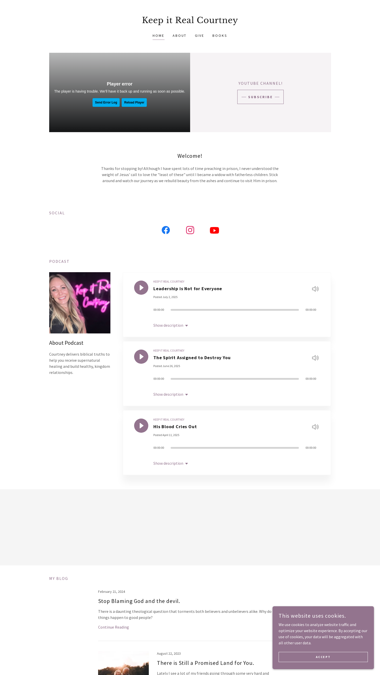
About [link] (180, 35)
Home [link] (159, 35)
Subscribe (260, 97)
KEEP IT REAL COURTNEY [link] (168, 281)
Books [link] (219, 35)
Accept (323, 657)
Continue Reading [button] (113, 627)
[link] (190, 21)
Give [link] (200, 35)
